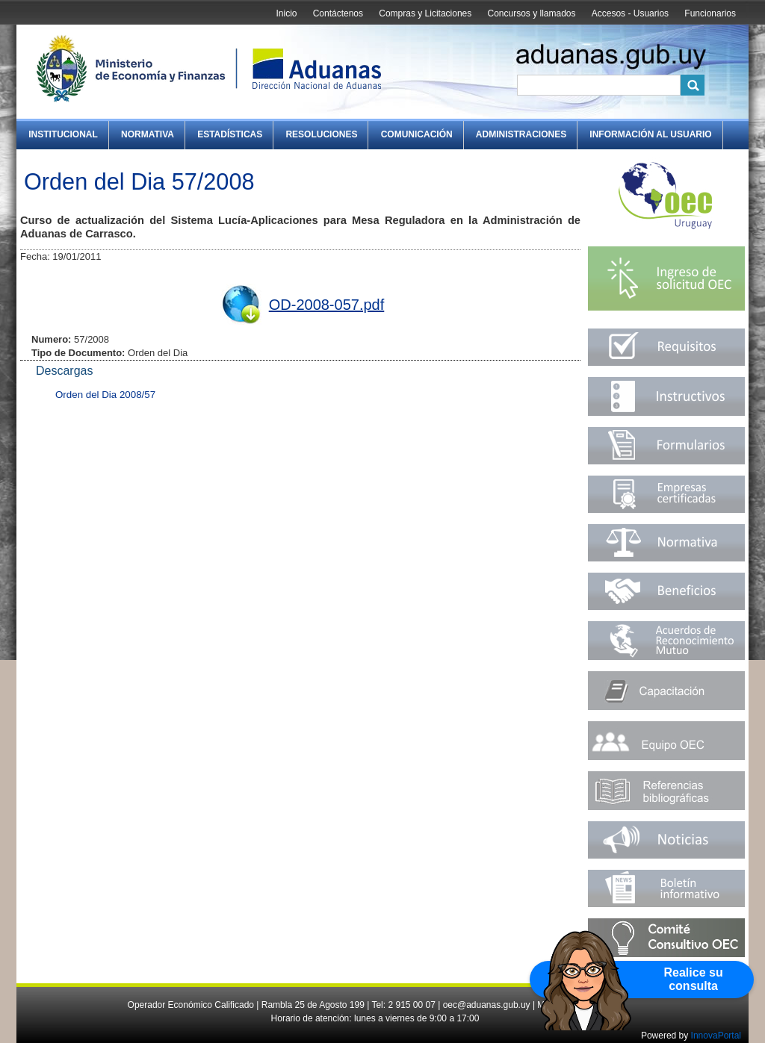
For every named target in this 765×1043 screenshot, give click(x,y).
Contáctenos (338, 13)
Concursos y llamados (531, 13)
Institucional (63, 134)
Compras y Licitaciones (425, 13)
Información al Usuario (650, 134)
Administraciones (521, 134)
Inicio (286, 13)
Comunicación (417, 134)
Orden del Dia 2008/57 (105, 394)
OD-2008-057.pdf (327, 304)
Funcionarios (710, 13)
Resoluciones (321, 134)
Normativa (147, 134)
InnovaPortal (716, 1035)
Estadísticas (229, 134)
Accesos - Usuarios (630, 13)
